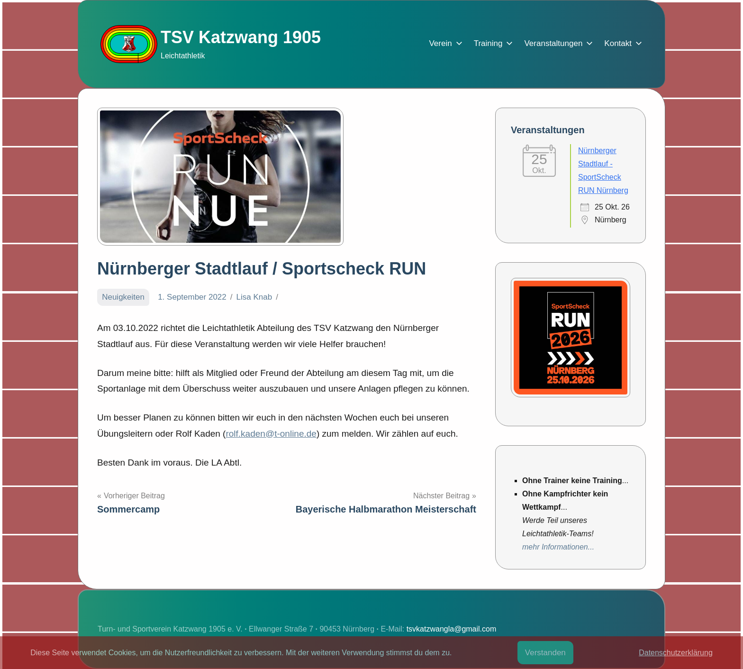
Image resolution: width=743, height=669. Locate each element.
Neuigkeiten (123, 297)
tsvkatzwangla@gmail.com (452, 629)
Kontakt (621, 43)
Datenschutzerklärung (676, 653)
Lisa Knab (254, 297)
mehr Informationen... (558, 547)
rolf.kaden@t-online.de (271, 434)
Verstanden (545, 652)
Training (491, 43)
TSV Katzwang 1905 (241, 37)
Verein (443, 43)
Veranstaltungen (556, 43)
